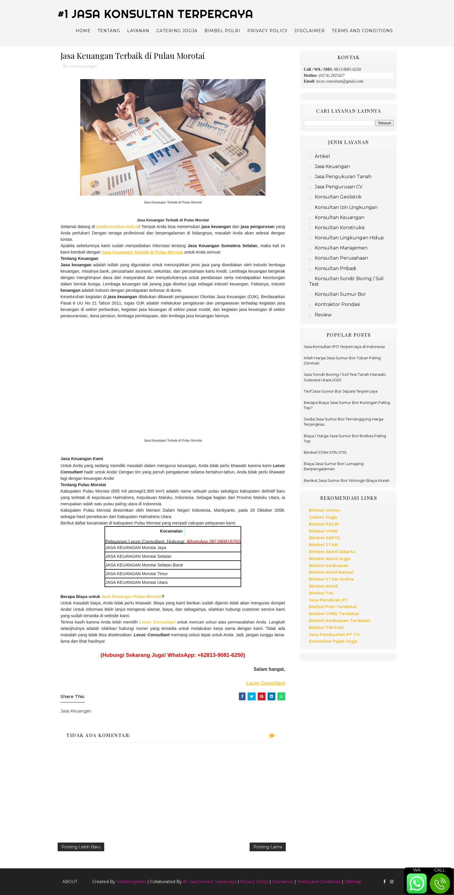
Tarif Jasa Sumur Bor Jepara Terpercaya (341, 391)
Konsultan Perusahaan (341, 258)
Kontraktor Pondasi (337, 304)
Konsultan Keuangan (339, 217)
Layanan (138, 30)
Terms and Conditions (362, 30)
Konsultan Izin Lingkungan (346, 207)
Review (323, 315)
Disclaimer (309, 30)
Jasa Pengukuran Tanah (343, 176)
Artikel (322, 156)
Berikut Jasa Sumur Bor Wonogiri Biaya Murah (346, 480)
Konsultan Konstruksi (340, 227)
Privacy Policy (267, 30)
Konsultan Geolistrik (338, 197)
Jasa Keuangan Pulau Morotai (131, 596)
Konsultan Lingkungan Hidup (349, 237)
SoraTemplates (131, 881)
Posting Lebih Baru (80, 847)
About (69, 881)
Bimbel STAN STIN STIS (325, 452)
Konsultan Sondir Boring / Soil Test (346, 281)
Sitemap (353, 881)
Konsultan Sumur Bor (340, 294)
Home (83, 30)
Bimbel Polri (222, 30)
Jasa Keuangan (83, 66)
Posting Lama (267, 847)
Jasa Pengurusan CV (339, 186)
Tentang (109, 30)
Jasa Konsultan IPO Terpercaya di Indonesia (344, 346)
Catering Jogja (176, 30)
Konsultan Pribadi (335, 268)
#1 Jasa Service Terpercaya (210, 881)
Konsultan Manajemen (341, 248)
